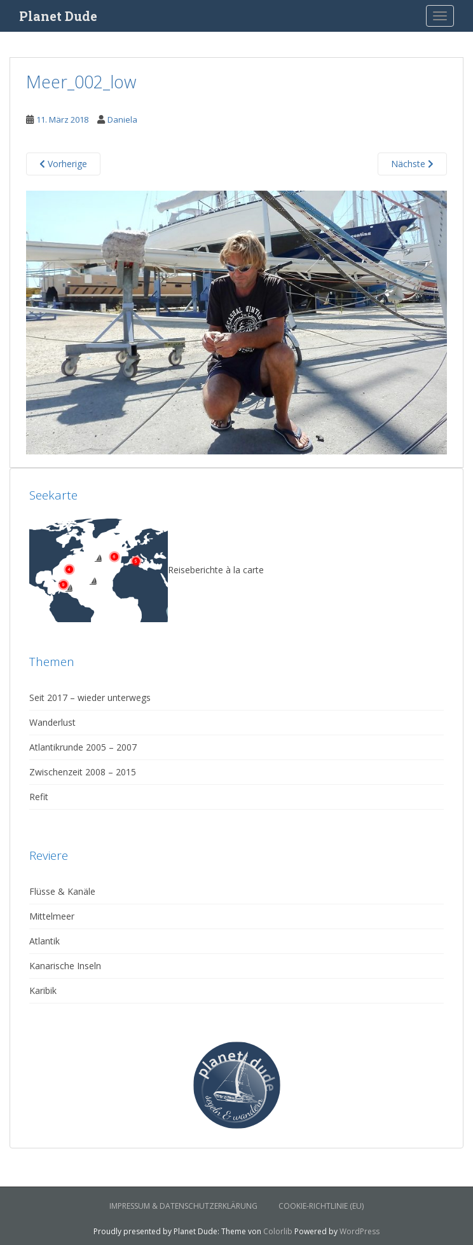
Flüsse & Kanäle (62, 891)
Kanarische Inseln (65, 966)
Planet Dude (58, 16)
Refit (38, 797)
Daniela (122, 119)
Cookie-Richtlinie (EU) (321, 1206)
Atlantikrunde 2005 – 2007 (83, 747)
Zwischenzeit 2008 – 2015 (82, 772)
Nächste (412, 164)
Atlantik (44, 941)
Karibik (43, 990)
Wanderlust (52, 722)
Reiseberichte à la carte (146, 570)
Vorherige (63, 164)
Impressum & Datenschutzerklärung (183, 1206)
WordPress (359, 1231)
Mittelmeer (51, 916)
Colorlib (277, 1231)
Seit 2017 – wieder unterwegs (90, 697)
